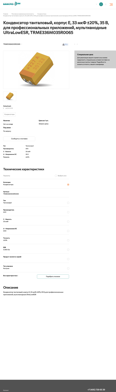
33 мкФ (5, 221)
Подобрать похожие (53, 276)
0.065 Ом (6, 250)
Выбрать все (62, 176)
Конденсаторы (9, 114)
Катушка (6, 268)
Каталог (6, 390)
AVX (4, 212)
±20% (5, 240)
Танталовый (7, 203)
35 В (4, 231)
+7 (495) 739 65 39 (96, 389)
